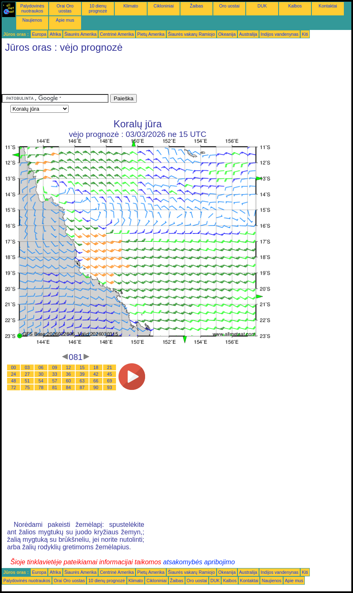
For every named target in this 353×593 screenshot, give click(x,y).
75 (27, 387)
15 (82, 367)
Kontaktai (327, 5)
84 (68, 387)
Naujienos (32, 19)
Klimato (130, 5)
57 (54, 380)
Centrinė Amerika (117, 34)
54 (41, 380)
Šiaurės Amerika (80, 34)
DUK (262, 5)
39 (82, 374)
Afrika (55, 34)
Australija (248, 34)
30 (41, 374)
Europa (39, 34)
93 (109, 387)
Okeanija (227, 34)
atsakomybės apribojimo (199, 562)
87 (82, 387)
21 (109, 367)
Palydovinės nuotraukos (32, 8)
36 (68, 374)
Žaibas (196, 5)
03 (27, 367)
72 (13, 387)
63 (82, 380)
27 (27, 374)
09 (54, 367)
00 (13, 367)
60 (68, 380)
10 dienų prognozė (98, 8)
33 (54, 374)
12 (68, 367)
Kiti (305, 34)
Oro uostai (229, 5)
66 (96, 380)
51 (27, 380)
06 (41, 367)
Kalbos (295, 5)
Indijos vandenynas (280, 34)
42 (96, 374)
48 (13, 380)
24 (13, 374)
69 (109, 380)
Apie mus (65, 19)
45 (109, 374)
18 (96, 367)
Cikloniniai (163, 5)
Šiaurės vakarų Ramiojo (191, 34)
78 (41, 387)
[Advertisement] (153, 75)
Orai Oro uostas (65, 8)
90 (96, 387)
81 (54, 387)
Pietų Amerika (151, 34)
